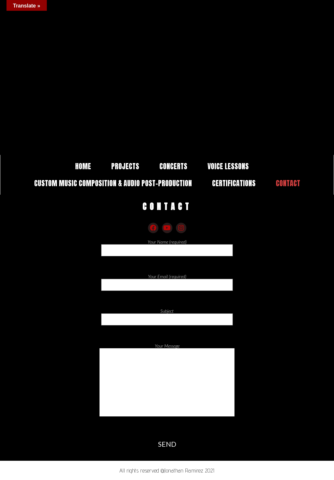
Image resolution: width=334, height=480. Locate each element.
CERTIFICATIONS (234, 183)
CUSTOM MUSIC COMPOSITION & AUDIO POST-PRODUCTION (113, 183)
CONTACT (288, 183)
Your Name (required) (167, 246)
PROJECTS (125, 166)
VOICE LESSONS (228, 166)
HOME (83, 166)
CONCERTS (173, 166)
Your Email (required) (167, 281)
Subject (167, 315)
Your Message (167, 385)
